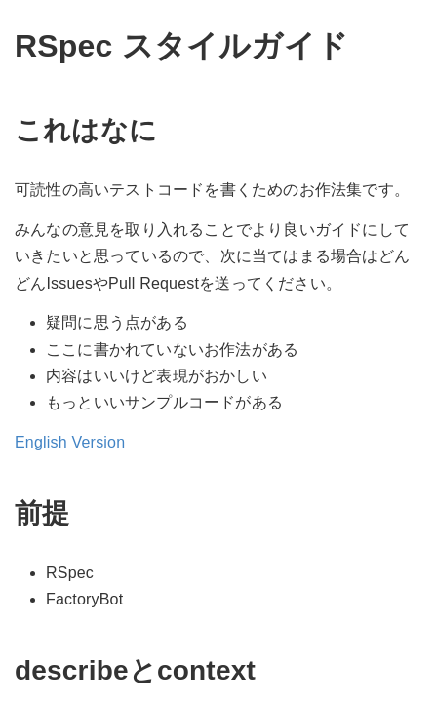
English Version (70, 442)
